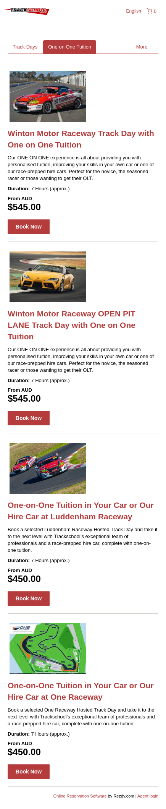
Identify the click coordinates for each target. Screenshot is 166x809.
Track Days (25, 47)
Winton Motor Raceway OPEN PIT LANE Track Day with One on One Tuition (71, 325)
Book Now (29, 227)
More (144, 47)
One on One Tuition (69, 47)
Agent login (147, 796)
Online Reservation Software (80, 796)
